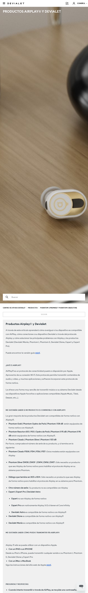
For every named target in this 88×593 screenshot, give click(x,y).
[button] (73, 3)
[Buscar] (44, 297)
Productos (33, 308)
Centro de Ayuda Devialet (14, 308)
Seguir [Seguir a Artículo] (44, 314)
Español (82, 3)
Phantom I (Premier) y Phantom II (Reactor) (58, 308)
